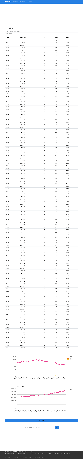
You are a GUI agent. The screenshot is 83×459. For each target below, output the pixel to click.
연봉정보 (8, 2)
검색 (57, 428)
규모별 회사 (30, 1)
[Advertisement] (41, 15)
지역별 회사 (16, 1)
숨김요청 (41, 420)
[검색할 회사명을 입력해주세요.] (39, 427)
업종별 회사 (23, 1)
